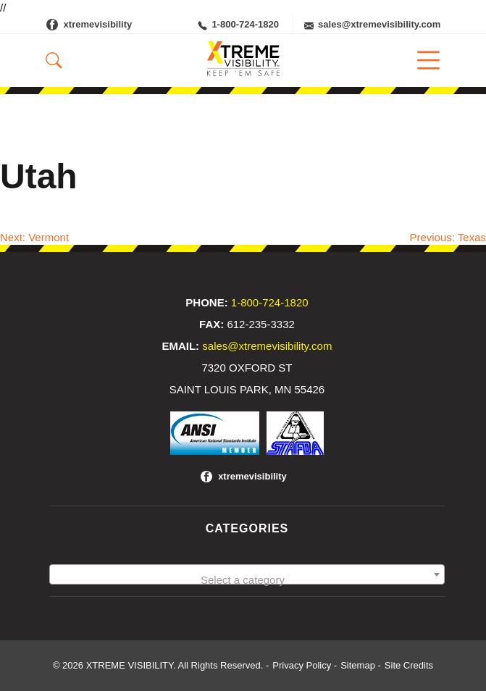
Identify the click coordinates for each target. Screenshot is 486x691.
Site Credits (409, 665)
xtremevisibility (98, 24)
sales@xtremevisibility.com (372, 24)
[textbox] (247, 580)
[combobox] (247, 574)
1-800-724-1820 (238, 24)
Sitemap (357, 665)
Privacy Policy (301, 665)
